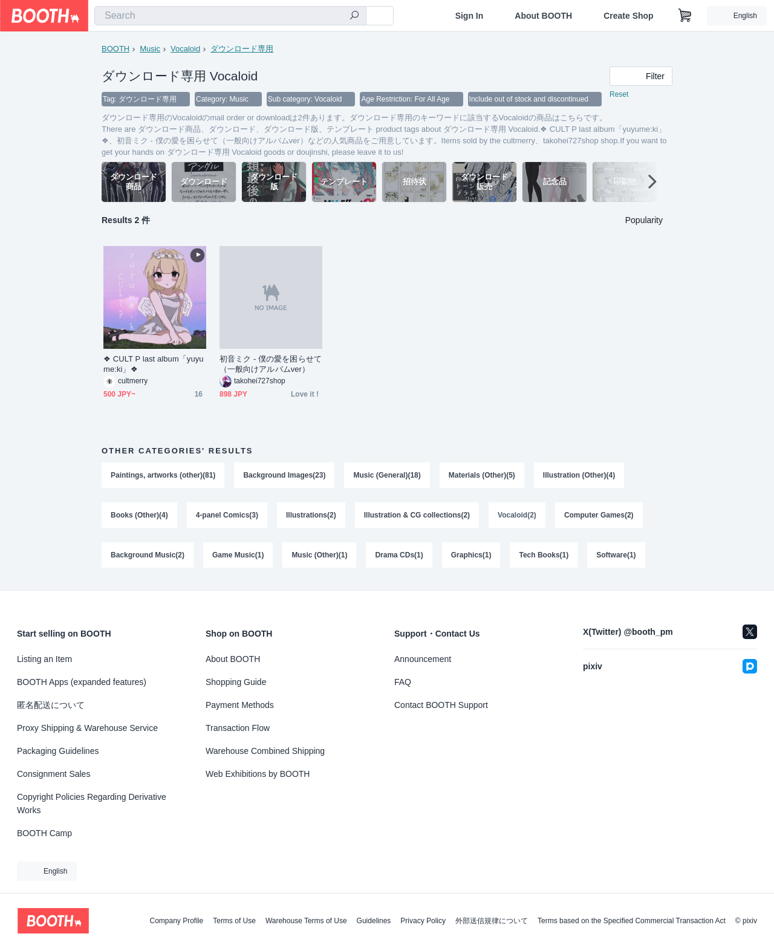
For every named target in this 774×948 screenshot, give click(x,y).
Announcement (422, 659)
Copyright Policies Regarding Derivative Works (91, 803)
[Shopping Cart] (685, 15)
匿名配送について (51, 705)
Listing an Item (44, 659)
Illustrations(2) (311, 515)
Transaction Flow (238, 728)
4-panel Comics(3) (227, 515)
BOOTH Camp (44, 833)
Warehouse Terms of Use (306, 920)
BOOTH (115, 48)
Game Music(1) (238, 555)
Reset (619, 94)
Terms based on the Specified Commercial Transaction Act (632, 920)
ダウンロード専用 (241, 48)
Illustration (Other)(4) (579, 475)
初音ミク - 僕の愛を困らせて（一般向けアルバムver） (271, 364)
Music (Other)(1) (319, 555)
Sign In (469, 15)
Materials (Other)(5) (482, 475)
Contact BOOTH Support (441, 705)
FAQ (402, 682)
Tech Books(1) (543, 555)
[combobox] (230, 15)
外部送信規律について (491, 920)
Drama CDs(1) (399, 555)
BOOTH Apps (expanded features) (81, 682)
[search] (354, 16)
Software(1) (616, 555)
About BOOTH (543, 15)
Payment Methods (240, 705)
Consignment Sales (53, 774)
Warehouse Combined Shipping (265, 751)
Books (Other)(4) (139, 515)
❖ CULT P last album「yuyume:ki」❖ (153, 364)
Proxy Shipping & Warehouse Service (87, 728)
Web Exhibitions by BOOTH (258, 774)
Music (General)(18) (386, 475)
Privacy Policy (423, 920)
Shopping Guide (236, 682)
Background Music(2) (147, 555)
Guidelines (374, 920)
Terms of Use (234, 920)
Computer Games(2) (599, 515)
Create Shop (628, 15)
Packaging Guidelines (58, 751)
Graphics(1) (471, 555)
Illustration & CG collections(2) (417, 515)
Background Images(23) (284, 475)
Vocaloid (185, 48)
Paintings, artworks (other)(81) (163, 475)
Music (150, 48)
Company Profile (176, 920)
